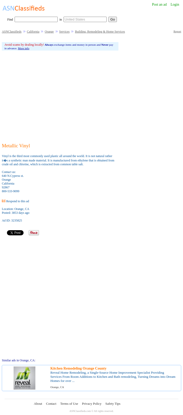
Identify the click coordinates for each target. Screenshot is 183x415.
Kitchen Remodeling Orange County (78, 368)
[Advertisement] (60, 97)
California (33, 31)
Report (177, 31)
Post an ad (159, 4)
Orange (49, 31)
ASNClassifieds (12, 31)
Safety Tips (112, 404)
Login (175, 4)
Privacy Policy (91, 404)
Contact (51, 404)
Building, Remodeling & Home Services (100, 31)
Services (64, 31)
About (38, 404)
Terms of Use (69, 404)
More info (23, 48)
